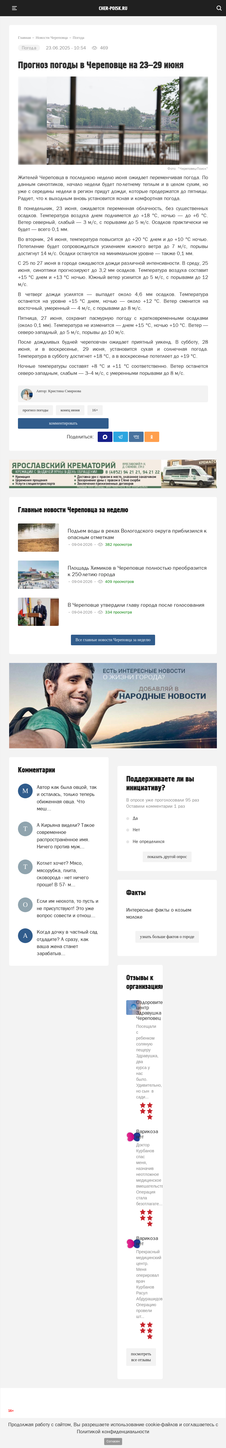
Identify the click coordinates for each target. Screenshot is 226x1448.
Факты (136, 893)
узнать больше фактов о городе (167, 937)
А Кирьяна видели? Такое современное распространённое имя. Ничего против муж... (65, 835)
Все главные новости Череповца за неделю (113, 640)
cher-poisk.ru (113, 8)
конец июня (70, 410)
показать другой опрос (167, 856)
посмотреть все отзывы (141, 1357)
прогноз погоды (35, 410)
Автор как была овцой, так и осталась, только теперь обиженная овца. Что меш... (67, 798)
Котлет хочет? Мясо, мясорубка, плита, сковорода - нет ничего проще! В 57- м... (63, 873)
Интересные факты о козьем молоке (158, 913)
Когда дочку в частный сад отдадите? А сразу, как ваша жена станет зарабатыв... (67, 942)
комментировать (63, 423)
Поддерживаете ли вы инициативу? (160, 783)
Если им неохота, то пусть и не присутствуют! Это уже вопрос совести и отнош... (67, 908)
